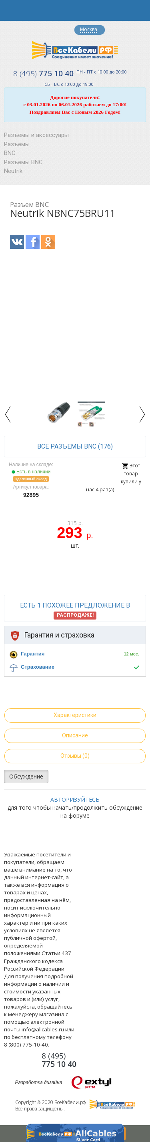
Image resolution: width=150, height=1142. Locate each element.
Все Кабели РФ (75, 50)
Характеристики (75, 715)
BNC (10, 153)
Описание (75, 735)
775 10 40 (43, 73)
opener (10, 10)
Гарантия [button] (32, 654)
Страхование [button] (37, 667)
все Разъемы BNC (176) (75, 446)
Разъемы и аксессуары (36, 135)
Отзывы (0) (75, 756)
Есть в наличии (31, 472)
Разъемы (17, 144)
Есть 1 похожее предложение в (75, 610)
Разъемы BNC (23, 162)
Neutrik (13, 171)
